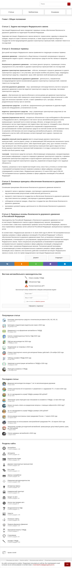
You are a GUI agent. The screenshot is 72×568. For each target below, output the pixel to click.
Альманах (55, 12)
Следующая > (59, 257)
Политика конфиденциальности (55, 560)
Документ (36, 257)
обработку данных (40, 301)
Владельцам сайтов (36, 560)
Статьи (11, 12)
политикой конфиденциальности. (44, 565)
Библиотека (33, 12)
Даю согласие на (36, 301)
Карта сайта (24, 560)
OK (67, 564)
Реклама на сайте (12, 560)
